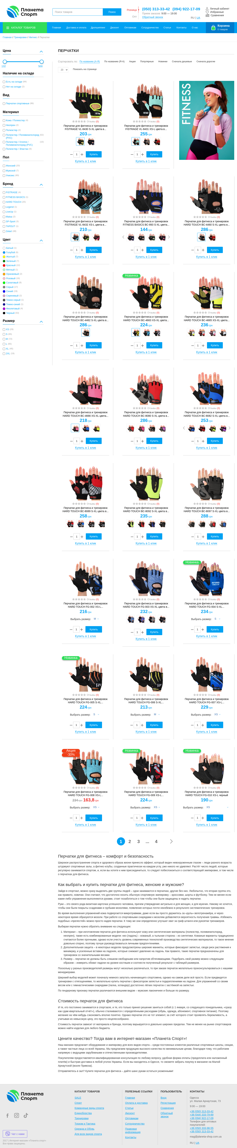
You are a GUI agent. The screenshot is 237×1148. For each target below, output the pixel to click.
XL (7, 348)
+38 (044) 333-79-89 (201, 1114)
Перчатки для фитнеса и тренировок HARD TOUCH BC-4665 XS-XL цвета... (206, 318)
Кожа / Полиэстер (15, 120)
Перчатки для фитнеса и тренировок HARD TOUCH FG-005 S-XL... (85, 701)
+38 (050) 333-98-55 (201, 1128)
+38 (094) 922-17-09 (201, 1118)
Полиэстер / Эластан (17, 149)
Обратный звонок (152, 17)
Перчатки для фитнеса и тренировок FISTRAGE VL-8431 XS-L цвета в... (146, 127)
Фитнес (33, 37)
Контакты (181, 27)
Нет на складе (13, 86)
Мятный (10, 269)
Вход (163, 1097)
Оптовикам (130, 27)
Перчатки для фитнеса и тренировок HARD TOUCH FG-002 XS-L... (85, 605)
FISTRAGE (11, 192)
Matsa (9, 216)
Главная (56, 27)
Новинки (162, 61)
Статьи (167, 27)
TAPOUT (10, 226)
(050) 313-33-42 (156, 9)
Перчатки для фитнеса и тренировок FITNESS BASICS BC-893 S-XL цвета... (146, 223)
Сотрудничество (150, 27)
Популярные (147, 61)
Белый (9, 248)
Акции (132, 61)
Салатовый (12, 282)
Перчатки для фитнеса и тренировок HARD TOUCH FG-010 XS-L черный (207, 793)
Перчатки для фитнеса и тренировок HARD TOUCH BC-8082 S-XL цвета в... (207, 414)
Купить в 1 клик (85, 161)
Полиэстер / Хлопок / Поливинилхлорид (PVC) (19, 143)
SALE (78, 1097)
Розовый (10, 278)
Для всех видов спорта (88, 1134)
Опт (134, 16)
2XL (8, 353)
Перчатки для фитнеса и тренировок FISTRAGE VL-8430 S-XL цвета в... (85, 127)
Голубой (10, 252)
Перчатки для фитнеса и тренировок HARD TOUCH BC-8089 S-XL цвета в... (85, 509)
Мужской (10, 170)
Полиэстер (11, 130)
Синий (9, 291)
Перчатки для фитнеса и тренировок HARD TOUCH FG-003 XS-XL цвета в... (146, 605)
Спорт (78, 1102)
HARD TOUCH (13, 202)
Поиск (112, 11)
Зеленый (11, 261)
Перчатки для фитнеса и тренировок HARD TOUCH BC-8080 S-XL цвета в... (146, 414)
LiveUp (9, 211)
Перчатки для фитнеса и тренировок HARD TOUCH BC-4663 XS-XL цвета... (146, 318)
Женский (10, 165)
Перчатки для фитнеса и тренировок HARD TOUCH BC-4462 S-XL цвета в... (85, 318)
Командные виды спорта (89, 1108)
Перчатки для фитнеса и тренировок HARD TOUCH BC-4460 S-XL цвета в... (207, 223)
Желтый (10, 256)
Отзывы (93, 121)
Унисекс (10, 175)
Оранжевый (12, 274)
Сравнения (167, 1108)
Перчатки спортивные (17, 103)
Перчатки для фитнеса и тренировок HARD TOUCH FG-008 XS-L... (85, 793)
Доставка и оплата (76, 27)
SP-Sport (10, 221)
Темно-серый (13, 300)
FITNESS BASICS (15, 197)
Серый (9, 287)
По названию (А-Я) (90, 61)
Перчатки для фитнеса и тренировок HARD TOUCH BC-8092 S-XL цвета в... (146, 509)
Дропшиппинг (98, 27)
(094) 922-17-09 (186, 9)
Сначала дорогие (205, 61)
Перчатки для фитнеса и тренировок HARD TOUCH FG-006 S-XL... (146, 701)
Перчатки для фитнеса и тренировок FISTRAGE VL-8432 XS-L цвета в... (85, 223)
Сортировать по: (68, 61)
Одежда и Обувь (84, 1128)
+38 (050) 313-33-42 (201, 1111)
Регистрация (168, 1102)
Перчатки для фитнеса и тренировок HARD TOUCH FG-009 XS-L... (146, 793)
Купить (94, 154)
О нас (195, 27)
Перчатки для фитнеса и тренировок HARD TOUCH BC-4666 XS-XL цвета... (85, 414)
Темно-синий (13, 304)
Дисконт (114, 27)
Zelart (9, 231)
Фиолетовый (13, 308)
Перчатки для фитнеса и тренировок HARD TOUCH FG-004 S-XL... (207, 605)
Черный (10, 313)
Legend (10, 207)
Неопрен (10, 125)
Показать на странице (85, 69)
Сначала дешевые (182, 61)
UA (198, 17)
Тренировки (20, 37)
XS (7, 329)
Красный (10, 265)
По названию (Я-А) (114, 61)
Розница (132, 9)
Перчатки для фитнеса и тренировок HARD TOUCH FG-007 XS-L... (207, 701)
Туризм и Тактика (85, 1123)
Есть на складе (14, 81)
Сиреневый (12, 295)
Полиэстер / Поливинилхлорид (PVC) (22, 136)
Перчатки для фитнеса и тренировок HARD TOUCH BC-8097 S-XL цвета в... (207, 509)
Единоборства (83, 1113)
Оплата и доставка (136, 1102)
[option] (80, 141)
